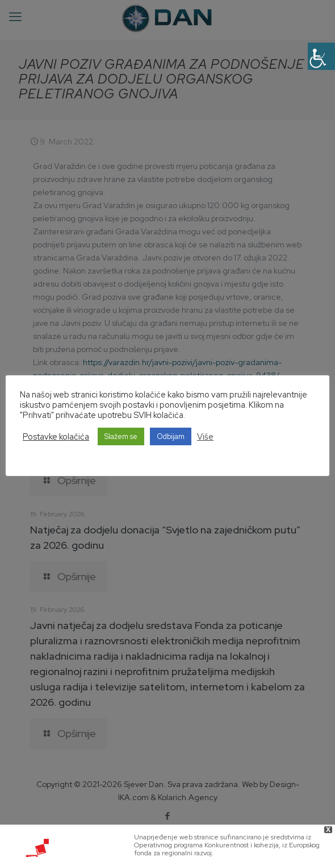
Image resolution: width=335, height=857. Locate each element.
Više (205, 437)
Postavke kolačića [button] (56, 437)
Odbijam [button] (171, 436)
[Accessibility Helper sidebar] (321, 56)
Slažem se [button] (120, 436)
